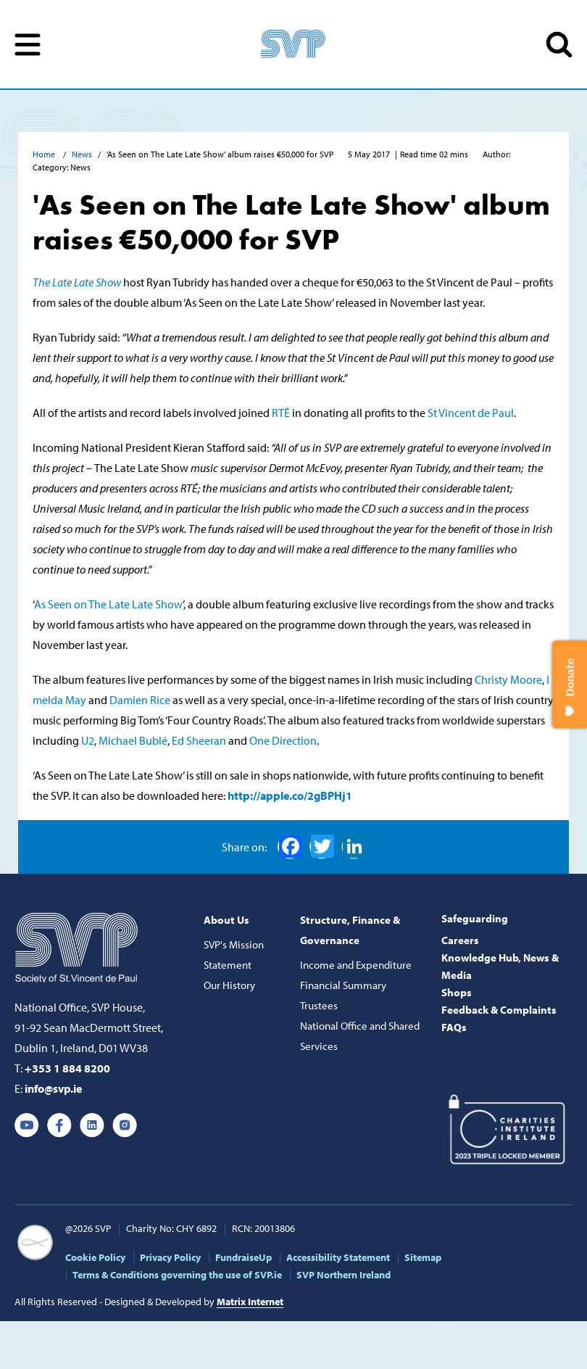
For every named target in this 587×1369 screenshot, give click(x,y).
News (82, 154)
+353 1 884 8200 (67, 1068)
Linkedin (92, 1125)
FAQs (454, 1027)
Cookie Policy (95, 1257)
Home (45, 154)
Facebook (290, 846)
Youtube (26, 1125)
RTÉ (281, 412)
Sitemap (422, 1257)
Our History (229, 985)
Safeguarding (474, 918)
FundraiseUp (243, 1257)
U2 (87, 740)
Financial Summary (343, 985)
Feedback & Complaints (499, 1010)
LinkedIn (354, 846)
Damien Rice (140, 699)
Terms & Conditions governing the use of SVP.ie (177, 1274)
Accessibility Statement (338, 1257)
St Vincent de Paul (471, 412)
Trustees (319, 1005)
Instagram (124, 1125)
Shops (456, 992)
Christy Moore (508, 679)
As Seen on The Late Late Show (108, 604)
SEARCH (559, 44)
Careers (460, 940)
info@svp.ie (53, 1088)
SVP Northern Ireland (343, 1274)
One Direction (283, 740)
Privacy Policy (170, 1257)
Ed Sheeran (199, 740)
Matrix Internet (250, 1301)
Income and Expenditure (356, 965)
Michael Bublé (133, 740)
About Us (226, 920)
